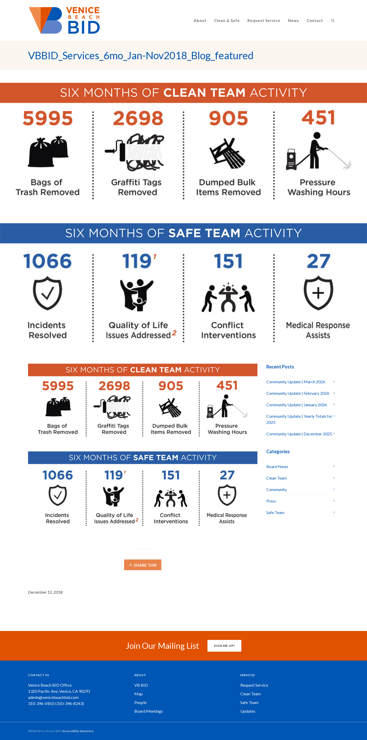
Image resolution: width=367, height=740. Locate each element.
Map (138, 693)
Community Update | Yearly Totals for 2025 (299, 419)
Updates (247, 711)
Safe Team (275, 512)
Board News (277, 466)
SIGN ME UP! (224, 646)
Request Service (254, 685)
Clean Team (276, 477)
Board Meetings (148, 711)
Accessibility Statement (78, 731)
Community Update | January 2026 (296, 404)
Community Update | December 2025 (299, 433)
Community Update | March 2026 (295, 381)
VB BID (141, 685)
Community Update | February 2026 (297, 393)
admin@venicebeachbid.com (53, 697)
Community (276, 489)
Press (271, 500)
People (140, 702)
